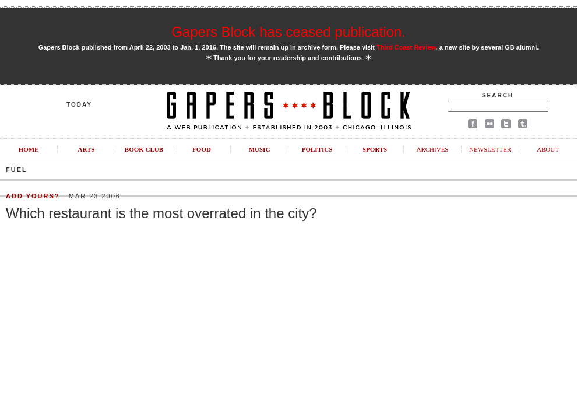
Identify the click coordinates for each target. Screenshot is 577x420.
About (548, 149)
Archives (432, 149)
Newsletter (490, 149)
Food (201, 149)
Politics (317, 149)
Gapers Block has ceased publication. (288, 32)
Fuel (16, 169)
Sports (375, 149)
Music (259, 149)
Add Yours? (33, 196)
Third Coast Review (406, 47)
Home (29, 149)
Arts (86, 149)
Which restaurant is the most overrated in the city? (161, 213)
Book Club (144, 149)
